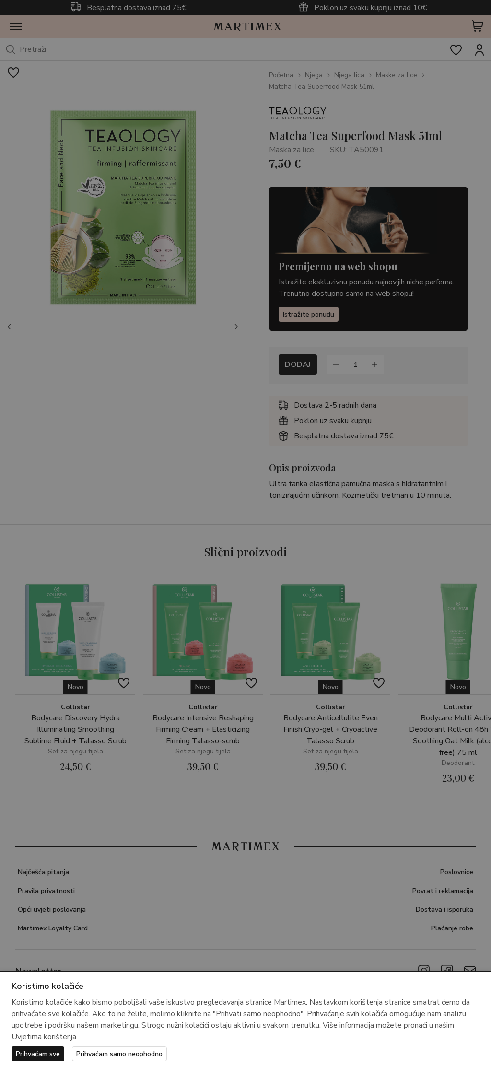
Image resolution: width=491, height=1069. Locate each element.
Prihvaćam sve (38, 1053)
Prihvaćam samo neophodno (119, 1053)
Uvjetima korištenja (44, 1037)
